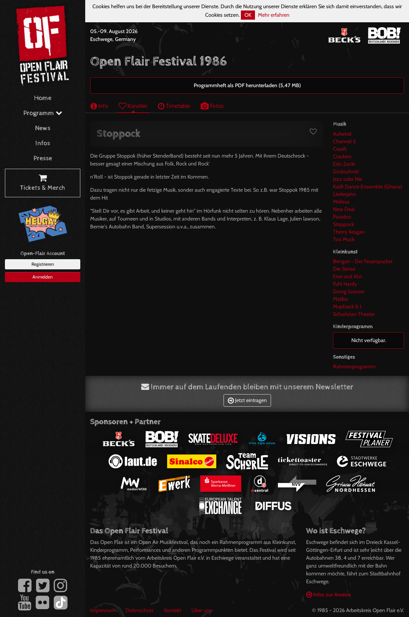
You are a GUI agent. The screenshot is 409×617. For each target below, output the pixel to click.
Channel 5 (344, 141)
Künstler (133, 105)
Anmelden (42, 277)
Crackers (342, 156)
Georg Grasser (348, 291)
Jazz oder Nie (347, 179)
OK (247, 15)
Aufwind (342, 134)
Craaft (339, 149)
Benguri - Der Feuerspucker (363, 261)
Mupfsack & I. (347, 306)
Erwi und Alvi (347, 276)
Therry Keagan (349, 232)
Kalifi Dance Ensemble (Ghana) (367, 186)
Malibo (340, 299)
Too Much (344, 239)
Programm (42, 113)
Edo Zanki (344, 164)
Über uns (201, 610)
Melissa (341, 202)
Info (99, 105)
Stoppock (343, 224)
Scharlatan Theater (354, 314)
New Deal (344, 209)
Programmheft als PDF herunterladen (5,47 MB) (247, 85)
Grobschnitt (346, 171)
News (42, 128)
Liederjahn (344, 194)
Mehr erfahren (273, 15)
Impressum (102, 610)
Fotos (212, 105)
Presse (42, 158)
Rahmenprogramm (354, 366)
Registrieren (42, 264)
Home (42, 98)
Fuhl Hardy (345, 284)
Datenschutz (140, 610)
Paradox (342, 217)
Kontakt (172, 610)
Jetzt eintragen (247, 400)
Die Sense (344, 269)
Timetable (174, 105)
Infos (42, 143)
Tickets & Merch (42, 183)
